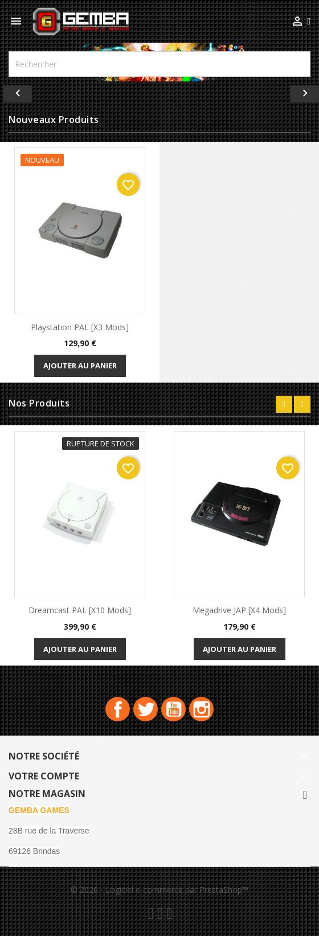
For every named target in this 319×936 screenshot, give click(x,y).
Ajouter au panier (80, 365)
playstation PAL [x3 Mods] (80, 327)
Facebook (117, 709)
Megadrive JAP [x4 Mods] (239, 610)
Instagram (201, 709)
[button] (24, 91)
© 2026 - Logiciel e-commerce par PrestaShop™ (159, 889)
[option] (159, 91)
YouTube (173, 709)
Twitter (145, 709)
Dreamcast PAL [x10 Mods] (79, 610)
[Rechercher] (159, 64)
